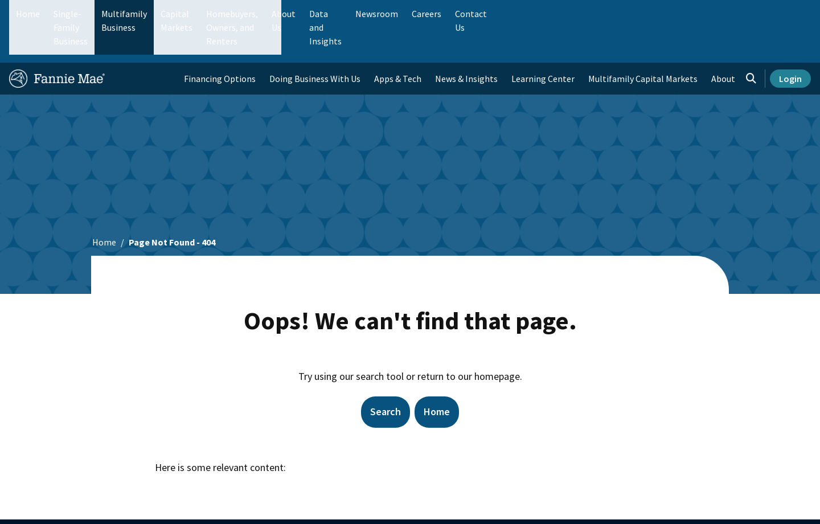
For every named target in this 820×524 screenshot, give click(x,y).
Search (385, 376)
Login (790, 43)
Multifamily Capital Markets (643, 43)
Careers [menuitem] (732, 13)
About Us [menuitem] (547, 13)
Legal (521, 504)
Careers (415, 504)
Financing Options (220, 43)
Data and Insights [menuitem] (613, 13)
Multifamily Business (197, 13)
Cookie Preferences (635, 504)
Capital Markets (283, 13)
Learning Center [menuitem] (543, 43)
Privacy (565, 504)
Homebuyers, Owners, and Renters (394, 13)
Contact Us (470, 504)
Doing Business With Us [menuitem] (314, 43)
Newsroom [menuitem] (682, 13)
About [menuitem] (723, 43)
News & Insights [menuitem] (466, 43)
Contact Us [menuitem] (782, 13)
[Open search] (751, 43)
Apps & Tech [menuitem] (397, 43)
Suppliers (363, 504)
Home (28, 13)
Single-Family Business (98, 13)
